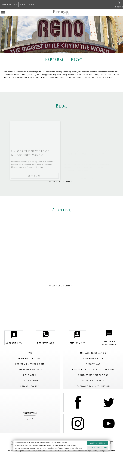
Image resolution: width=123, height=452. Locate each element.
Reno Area (29, 375)
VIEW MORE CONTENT (61, 181)
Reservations (45, 337)
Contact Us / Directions (93, 375)
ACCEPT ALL (97, 443)
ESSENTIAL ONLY (97, 448)
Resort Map (93, 364)
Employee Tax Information (93, 386)
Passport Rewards (93, 380)
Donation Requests (30, 369)
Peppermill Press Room (29, 364)
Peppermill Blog (93, 358)
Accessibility (14, 337)
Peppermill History (30, 358)
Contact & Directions (109, 338)
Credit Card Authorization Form (93, 369)
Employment (77, 337)
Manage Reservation (93, 353)
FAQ (30, 353)
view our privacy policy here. (73, 448)
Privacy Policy (29, 386)
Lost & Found (30, 380)
